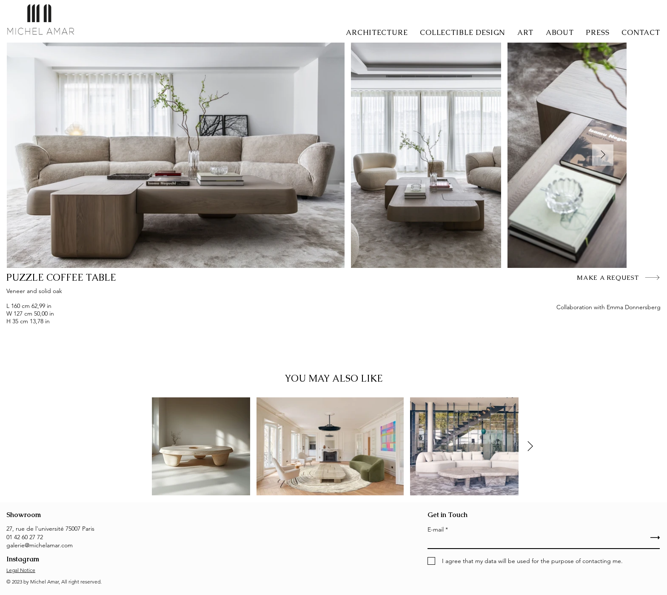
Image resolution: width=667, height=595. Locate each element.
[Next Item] (602, 155)
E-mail (436, 529)
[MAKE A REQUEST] (618, 277)
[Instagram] (40, 559)
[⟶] (611, 537)
